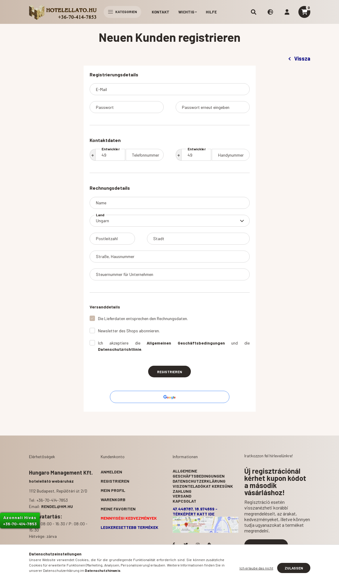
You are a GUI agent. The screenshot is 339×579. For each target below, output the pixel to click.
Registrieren (169, 372)
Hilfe (211, 12)
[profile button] (287, 12)
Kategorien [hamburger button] (122, 12)
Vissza (299, 58)
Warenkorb (113, 499)
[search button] (254, 12)
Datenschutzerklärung (199, 481)
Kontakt (160, 12)
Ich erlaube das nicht (256, 568)
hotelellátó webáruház (51, 481)
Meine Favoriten (118, 508)
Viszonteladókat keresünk (203, 486)
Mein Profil (113, 490)
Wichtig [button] (186, 12)
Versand (182, 495)
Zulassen (294, 568)
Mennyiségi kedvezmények (129, 518)
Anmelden (111, 471)
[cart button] (304, 12)
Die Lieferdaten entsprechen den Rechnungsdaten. (143, 318)
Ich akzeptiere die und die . (174, 346)
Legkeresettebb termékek (129, 527)
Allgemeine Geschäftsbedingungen (199, 473)
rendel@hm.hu (57, 506)
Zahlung (182, 491)
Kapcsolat (184, 501)
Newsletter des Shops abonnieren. (129, 330)
